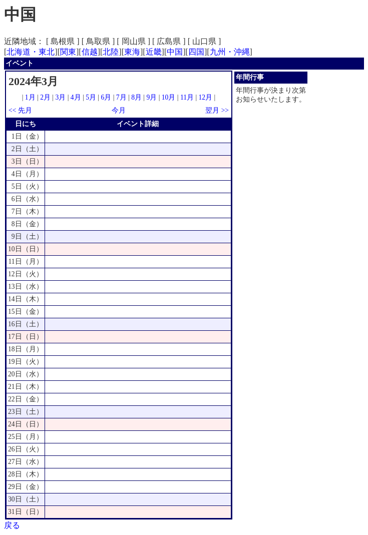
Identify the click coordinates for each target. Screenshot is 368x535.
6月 (106, 97)
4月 (76, 97)
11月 (187, 97)
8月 (136, 97)
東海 (132, 52)
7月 (121, 97)
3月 (61, 97)
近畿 (154, 52)
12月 (206, 97)
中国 (175, 52)
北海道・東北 (31, 52)
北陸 (111, 52)
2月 (45, 97)
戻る (12, 525)
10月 (169, 97)
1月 (30, 97)
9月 (151, 97)
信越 (90, 52)
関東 (68, 52)
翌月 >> (217, 110)
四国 (196, 52)
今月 (119, 110)
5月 (91, 97)
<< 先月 (20, 110)
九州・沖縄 (230, 52)
